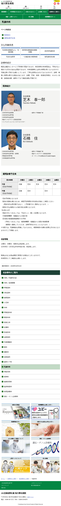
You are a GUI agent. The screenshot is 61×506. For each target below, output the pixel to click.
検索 (54, 8)
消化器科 (7, 292)
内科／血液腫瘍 (9, 283)
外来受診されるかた (16, 12)
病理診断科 (8, 391)
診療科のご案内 (54, 12)
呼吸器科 (7, 288)
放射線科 (7, 357)
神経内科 (7, 372)
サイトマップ (5, 485)
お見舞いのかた (42, 12)
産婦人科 (7, 322)
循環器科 (7, 297)
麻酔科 (6, 352)
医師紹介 (7, 35)
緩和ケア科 (8, 362)
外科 (5, 307)
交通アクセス (8, 8)
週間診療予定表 (9, 38)
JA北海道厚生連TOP (7, 483)
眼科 (5, 347)
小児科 (6, 302)
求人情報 (31, 16)
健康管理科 (8, 382)
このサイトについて (36, 483)
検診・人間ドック (11, 16)
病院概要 (3, 12)
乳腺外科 (7, 367)
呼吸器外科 (8, 312)
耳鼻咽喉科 (8, 342)
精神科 (6, 377)
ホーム (3, 478)
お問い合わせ (26, 8)
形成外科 (7, 332)
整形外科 (7, 317)
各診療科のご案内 (24, 478)
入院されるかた (29, 12)
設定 (41, 8)
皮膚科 (6, 327)
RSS (4, 488)
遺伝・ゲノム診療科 (11, 396)
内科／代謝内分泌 (10, 278)
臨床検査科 (8, 386)
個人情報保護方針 (35, 485)
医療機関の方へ (49, 16)
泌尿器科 (7, 337)
